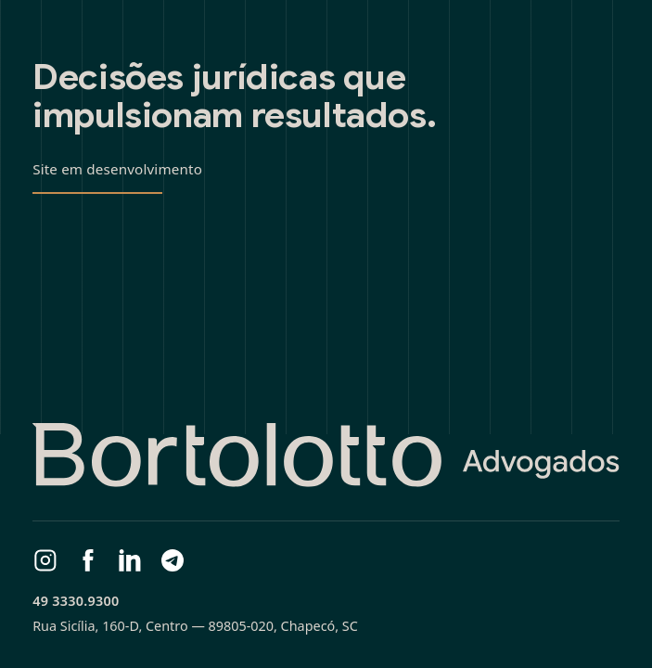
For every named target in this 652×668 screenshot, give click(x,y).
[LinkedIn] (130, 560)
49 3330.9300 (75, 601)
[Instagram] (45, 560)
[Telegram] (172, 560)
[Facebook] (88, 560)
